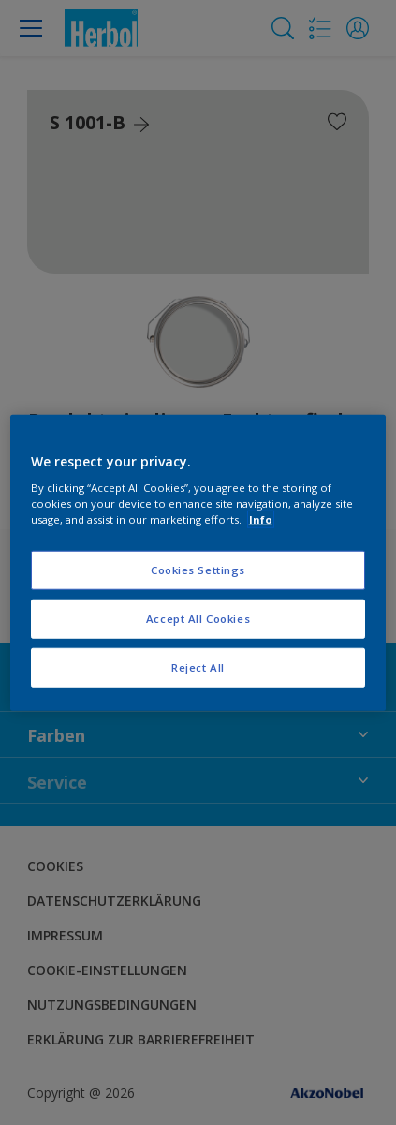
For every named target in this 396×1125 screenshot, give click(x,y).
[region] (198, 562)
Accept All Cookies (198, 619)
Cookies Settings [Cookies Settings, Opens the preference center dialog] (198, 570)
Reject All (198, 667)
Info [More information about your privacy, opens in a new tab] (260, 519)
